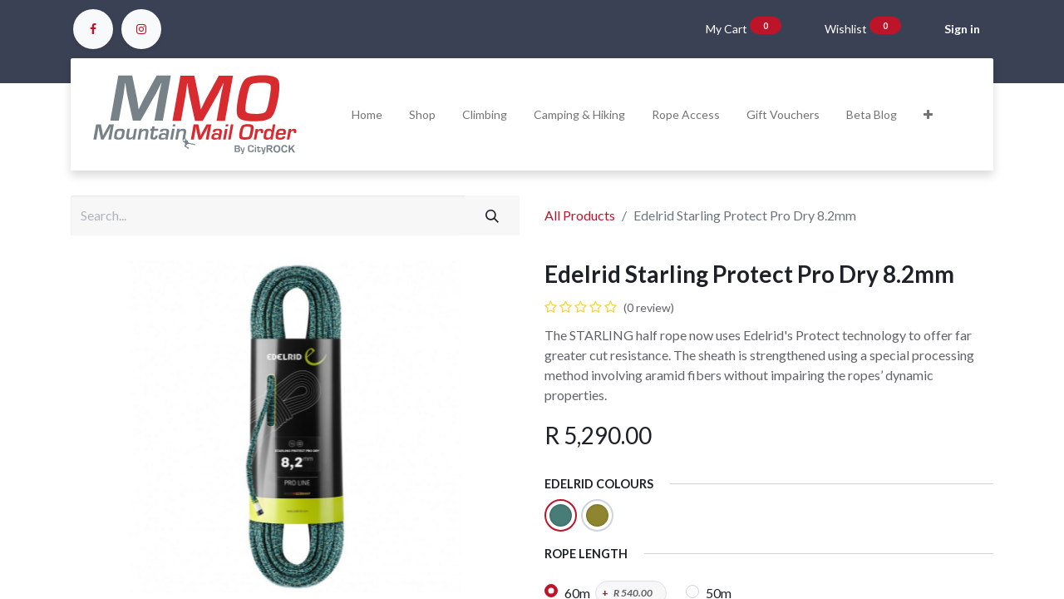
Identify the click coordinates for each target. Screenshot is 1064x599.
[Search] (492, 215)
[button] (928, 114)
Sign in (962, 29)
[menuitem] (367, 114)
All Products (579, 215)
